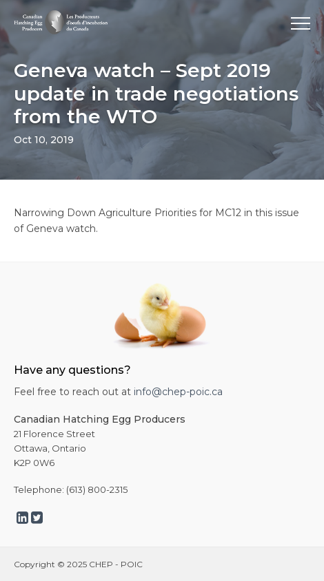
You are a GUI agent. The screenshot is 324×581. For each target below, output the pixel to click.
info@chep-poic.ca (178, 391)
